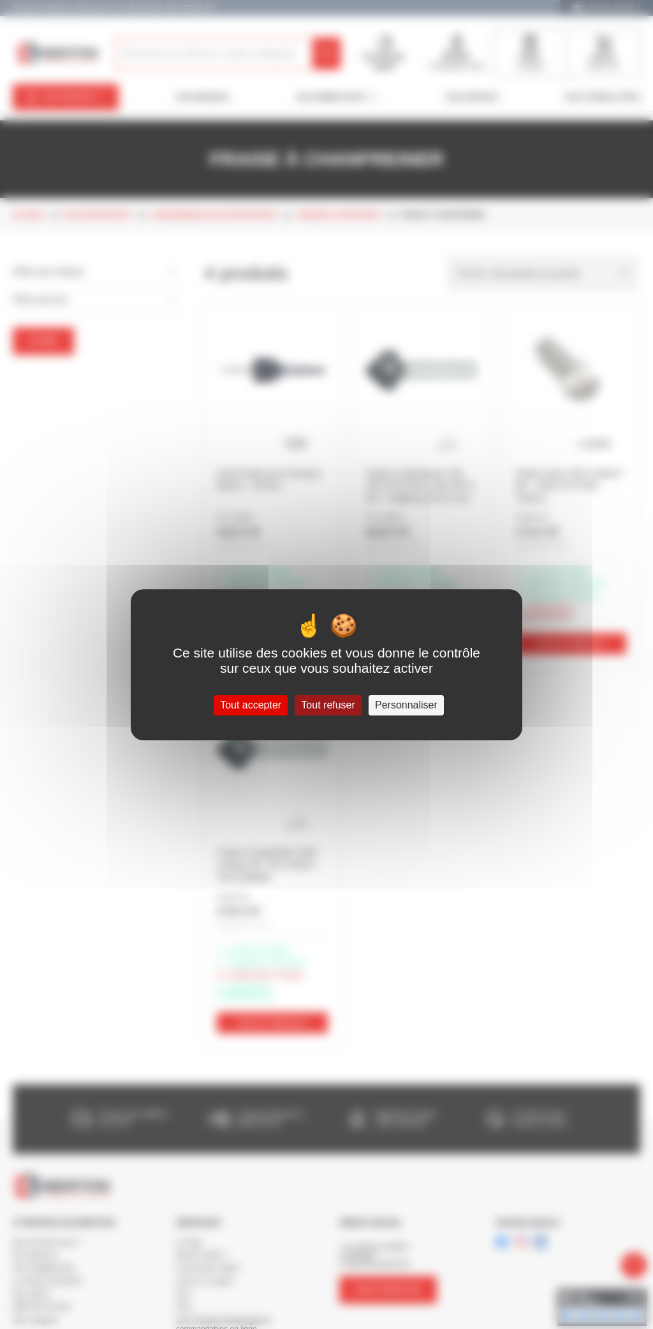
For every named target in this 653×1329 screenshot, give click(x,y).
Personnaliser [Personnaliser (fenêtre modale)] (406, 705)
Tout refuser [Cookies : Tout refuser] (328, 705)
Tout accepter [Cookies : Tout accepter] (250, 705)
